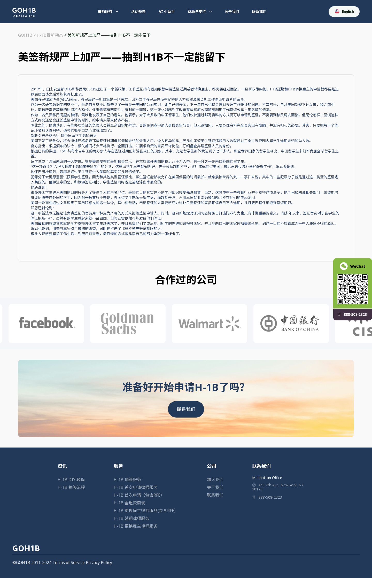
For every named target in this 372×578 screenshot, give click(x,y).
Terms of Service (68, 562)
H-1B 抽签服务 (127, 479)
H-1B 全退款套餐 (129, 503)
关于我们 (232, 11)
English (344, 11)
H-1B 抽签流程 (71, 487)
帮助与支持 (200, 11)
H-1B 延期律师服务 (131, 518)
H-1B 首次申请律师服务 (136, 487)
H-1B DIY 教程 (71, 479)
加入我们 (215, 479)
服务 (118, 466)
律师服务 (108, 11)
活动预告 (138, 11)
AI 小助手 (167, 11)
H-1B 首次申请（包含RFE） (139, 495)
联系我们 (259, 11)
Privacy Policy (99, 562)
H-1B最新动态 (50, 35)
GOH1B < (27, 35)
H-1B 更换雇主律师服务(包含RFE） (146, 510)
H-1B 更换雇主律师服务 (136, 526)
